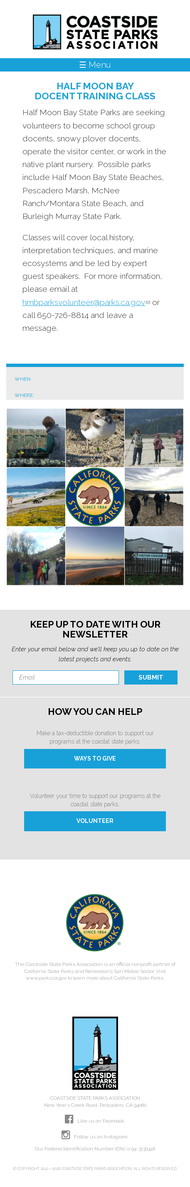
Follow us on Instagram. (95, 1137)
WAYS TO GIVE (95, 758)
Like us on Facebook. (95, 1121)
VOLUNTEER (95, 821)
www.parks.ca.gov (46, 978)
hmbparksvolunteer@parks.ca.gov (86, 302)
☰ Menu (95, 65)
